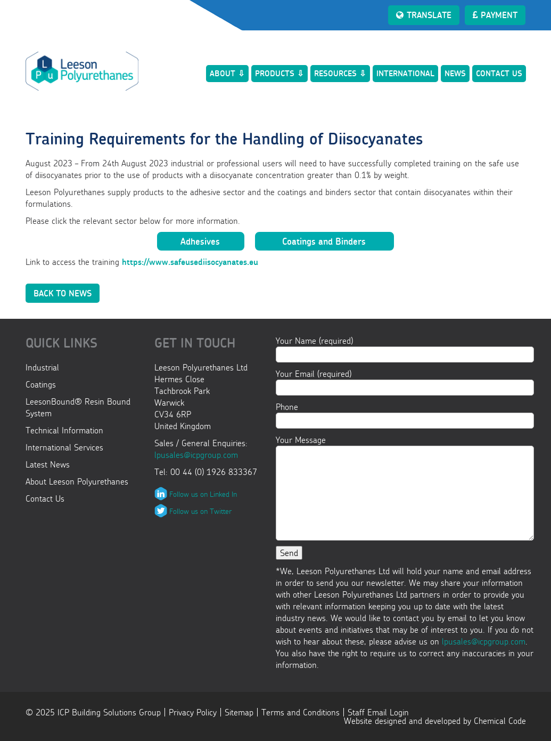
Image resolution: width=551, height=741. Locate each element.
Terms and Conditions (300, 712)
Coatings (41, 384)
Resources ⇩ (340, 73)
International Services (64, 447)
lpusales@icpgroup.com (196, 454)
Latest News (48, 464)
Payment (495, 15)
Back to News (63, 293)
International (405, 73)
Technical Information (64, 430)
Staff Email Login (378, 712)
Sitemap (239, 712)
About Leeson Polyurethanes (77, 481)
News (455, 73)
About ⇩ (227, 73)
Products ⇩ (279, 73)
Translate (423, 15)
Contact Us (499, 73)
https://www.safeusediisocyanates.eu (190, 261)
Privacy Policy (193, 712)
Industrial (42, 367)
